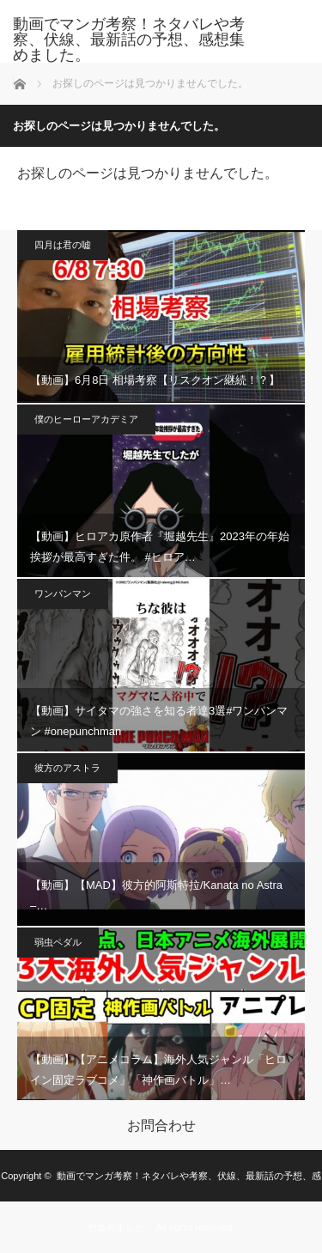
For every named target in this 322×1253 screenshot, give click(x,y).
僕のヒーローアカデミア (86, 419)
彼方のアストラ (67, 768)
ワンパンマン (62, 593)
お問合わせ (161, 1126)
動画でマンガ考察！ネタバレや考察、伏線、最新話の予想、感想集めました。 (129, 39)
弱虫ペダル (58, 942)
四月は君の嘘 (62, 245)
